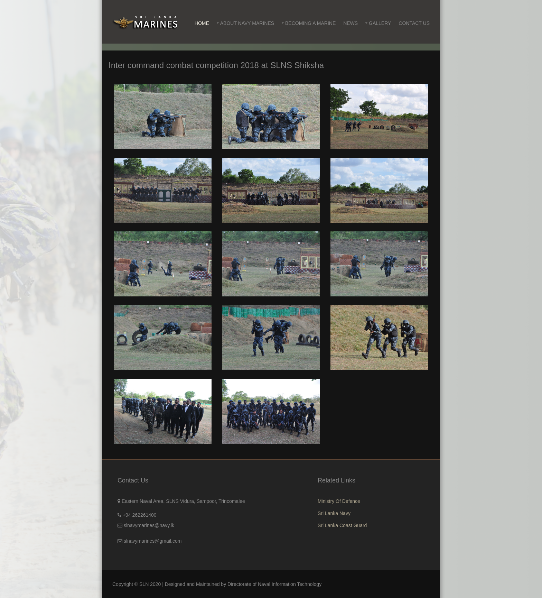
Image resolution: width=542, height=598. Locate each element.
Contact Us (414, 23)
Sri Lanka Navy (334, 513)
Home (202, 23)
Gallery (380, 23)
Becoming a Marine (310, 23)
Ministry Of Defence (339, 501)
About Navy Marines (247, 23)
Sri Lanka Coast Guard (342, 525)
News (350, 23)
